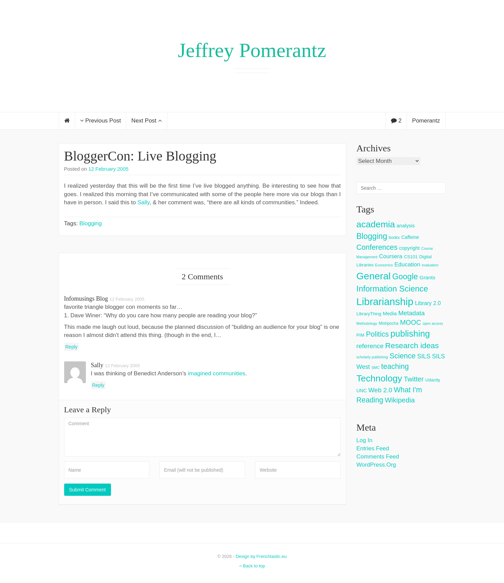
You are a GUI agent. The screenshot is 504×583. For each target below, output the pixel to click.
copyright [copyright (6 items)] (409, 248)
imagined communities (216, 373)
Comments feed (377, 456)
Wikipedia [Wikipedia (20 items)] (400, 400)
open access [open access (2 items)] (433, 323)
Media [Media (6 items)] (390, 313)
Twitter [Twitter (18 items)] (414, 379)
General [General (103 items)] (373, 275)
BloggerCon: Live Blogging (140, 156)
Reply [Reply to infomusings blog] (72, 347)
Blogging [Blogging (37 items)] (371, 236)
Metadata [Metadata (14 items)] (411, 313)
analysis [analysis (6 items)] (405, 225)
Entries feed (372, 448)
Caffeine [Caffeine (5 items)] (410, 237)
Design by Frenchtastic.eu (261, 556)
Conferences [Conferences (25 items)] (376, 247)
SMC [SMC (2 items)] (375, 367)
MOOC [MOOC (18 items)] (410, 322)
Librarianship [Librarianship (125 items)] (384, 301)
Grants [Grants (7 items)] (427, 277)
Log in (364, 440)
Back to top (252, 565)
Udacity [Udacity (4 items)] (432, 379)
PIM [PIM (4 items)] (360, 335)
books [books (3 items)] (394, 237)
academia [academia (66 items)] (375, 224)
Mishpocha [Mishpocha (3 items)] (388, 323)
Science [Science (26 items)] (403, 356)
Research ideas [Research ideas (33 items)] (412, 345)
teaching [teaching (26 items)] (395, 366)
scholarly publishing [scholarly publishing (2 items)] (372, 357)
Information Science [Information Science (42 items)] (392, 288)
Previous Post (100, 120)
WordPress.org (376, 465)
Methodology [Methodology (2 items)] (366, 323)
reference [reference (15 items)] (370, 346)
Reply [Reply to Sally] (98, 385)
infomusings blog (86, 298)
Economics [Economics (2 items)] (384, 265)
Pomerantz (426, 120)
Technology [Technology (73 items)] (379, 378)
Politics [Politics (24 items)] (377, 334)
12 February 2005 (108, 169)
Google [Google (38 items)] (405, 276)
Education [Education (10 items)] (407, 264)
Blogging (90, 223)
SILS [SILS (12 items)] (423, 356)
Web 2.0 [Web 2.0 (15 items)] (380, 390)
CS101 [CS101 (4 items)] (410, 256)
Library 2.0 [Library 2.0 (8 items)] (428, 303)
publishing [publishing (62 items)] (410, 333)
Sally (143, 202)
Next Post (146, 120)
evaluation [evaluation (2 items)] (430, 265)
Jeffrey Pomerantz (252, 50)
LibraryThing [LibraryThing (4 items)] (368, 313)
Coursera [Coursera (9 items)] (390, 256)
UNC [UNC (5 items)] (361, 390)
